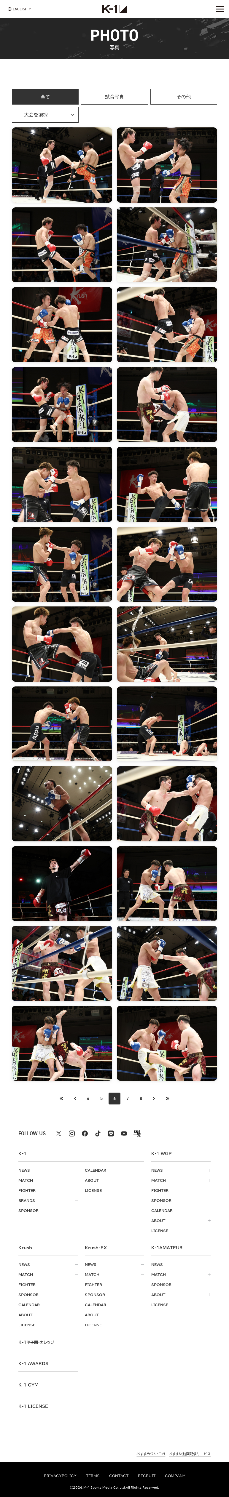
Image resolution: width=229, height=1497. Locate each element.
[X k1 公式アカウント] (58, 1133)
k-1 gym (28, 1385)
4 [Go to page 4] (88, 1098)
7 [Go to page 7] (127, 1098)
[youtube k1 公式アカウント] (124, 1133)
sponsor (28, 1210)
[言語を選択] (17, 9)
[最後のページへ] (167, 1098)
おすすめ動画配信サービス (190, 1454)
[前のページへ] (62, 1098)
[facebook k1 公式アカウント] (84, 1133)
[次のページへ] (154, 1098)
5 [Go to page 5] (101, 1098)
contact (118, 1475)
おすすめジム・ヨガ (150, 1454)
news (24, 1170)
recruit (146, 1475)
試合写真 (114, 97)
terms (93, 1475)
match (25, 1180)
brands (26, 1200)
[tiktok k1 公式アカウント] (98, 1133)
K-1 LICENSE (33, 1406)
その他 (184, 97)
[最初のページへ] (75, 1098)
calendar (95, 1170)
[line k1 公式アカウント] (111, 1133)
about (92, 1180)
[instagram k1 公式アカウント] (71, 1133)
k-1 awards (33, 1364)
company (175, 1475)
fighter (27, 1190)
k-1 (36, 1342)
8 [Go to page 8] (141, 1098)
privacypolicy (60, 1475)
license (93, 1190)
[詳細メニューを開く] (220, 9)
